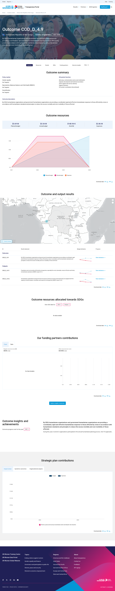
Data (106, 1)
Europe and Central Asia (60, 571)
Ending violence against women (34, 558)
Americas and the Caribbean (61, 558)
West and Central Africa (60, 574)
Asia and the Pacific (59, 564)
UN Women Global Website (11, 560)
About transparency (79, 558)
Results (75, 7)
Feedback (77, 564)
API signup (77, 567)
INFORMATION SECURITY (23, 587)
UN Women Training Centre (11, 554)
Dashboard (104, 7)
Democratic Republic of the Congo (25, 12)
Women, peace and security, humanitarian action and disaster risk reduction (58, 524)
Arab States (56, 561)
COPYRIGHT (103, 587)
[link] (104, 260)
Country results (11, 12)
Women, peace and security (33, 567)
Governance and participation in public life (37, 564)
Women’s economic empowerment (35, 571)
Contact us (77, 561)
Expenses (69, 175)
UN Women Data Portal (9, 557)
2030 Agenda (93, 7)
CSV (105, 181)
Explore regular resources (57, 403)
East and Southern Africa (60, 567)
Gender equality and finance (33, 561)
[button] (46, 221)
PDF (110, 181)
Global (4, 1)
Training (111, 1)
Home (3, 12)
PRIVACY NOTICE (13, 587)
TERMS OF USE (5, 587)
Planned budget (49, 175)
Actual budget (60, 175)
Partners (83, 7)
